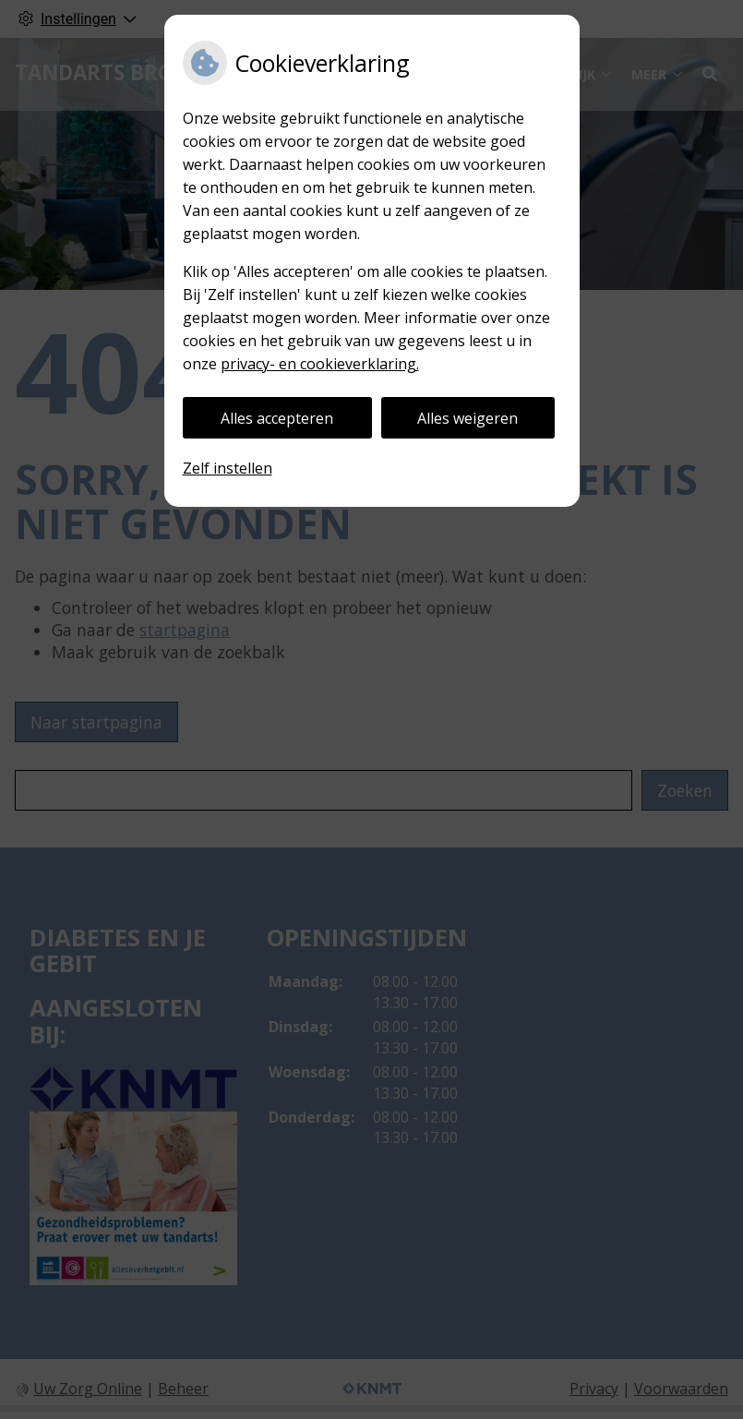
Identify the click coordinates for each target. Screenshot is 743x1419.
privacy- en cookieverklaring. (320, 364)
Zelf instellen (227, 468)
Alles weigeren (467, 418)
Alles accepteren (277, 418)
